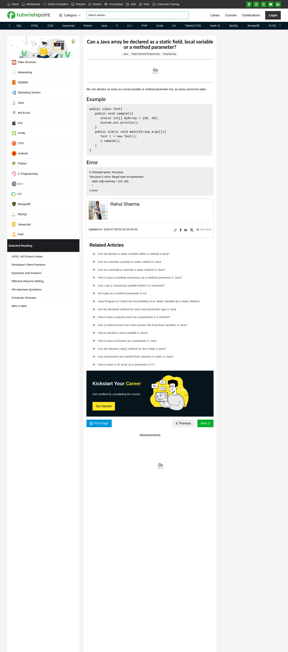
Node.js (215, 25)
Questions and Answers (27, 273)
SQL (19, 25)
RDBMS (19, 82)
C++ (129, 25)
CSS (50, 25)
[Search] (137, 15)
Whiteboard (31, 4)
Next (205, 423)
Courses (231, 15)
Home (13, 4)
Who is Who (19, 306)
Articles (95, 4)
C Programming (24, 174)
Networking (21, 72)
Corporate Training (165, 4)
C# (174, 25)
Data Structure (23, 62)
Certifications (251, 15)
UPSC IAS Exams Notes (27, 256)
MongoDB (254, 25)
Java (104, 25)
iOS (17, 123)
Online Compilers (55, 4)
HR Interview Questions (27, 289)
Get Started (104, 406)
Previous (183, 423)
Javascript (68, 25)
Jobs (131, 4)
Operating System (26, 93)
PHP (144, 25)
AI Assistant (113, 4)
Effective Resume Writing (28, 281)
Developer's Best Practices (29, 264)
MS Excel (20, 113)
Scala (159, 25)
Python (88, 25)
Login (273, 15)
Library (215, 15)
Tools (144, 4)
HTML (34, 25)
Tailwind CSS (193, 25)
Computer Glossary (24, 297)
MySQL (233, 25)
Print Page (99, 423)
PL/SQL (273, 25)
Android (19, 153)
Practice (78, 4)
